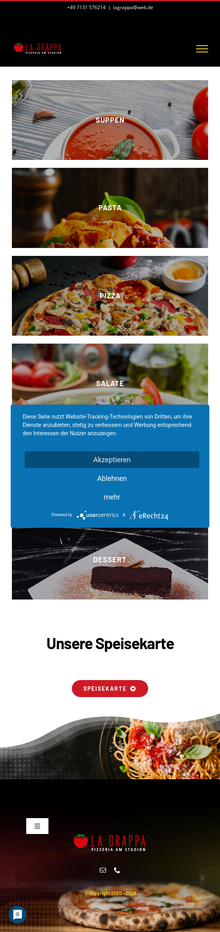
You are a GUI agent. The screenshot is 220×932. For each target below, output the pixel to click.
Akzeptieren (112, 459)
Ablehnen (112, 478)
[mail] (103, 870)
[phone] (117, 870)
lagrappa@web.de (133, 7)
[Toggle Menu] (202, 48)
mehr (112, 496)
